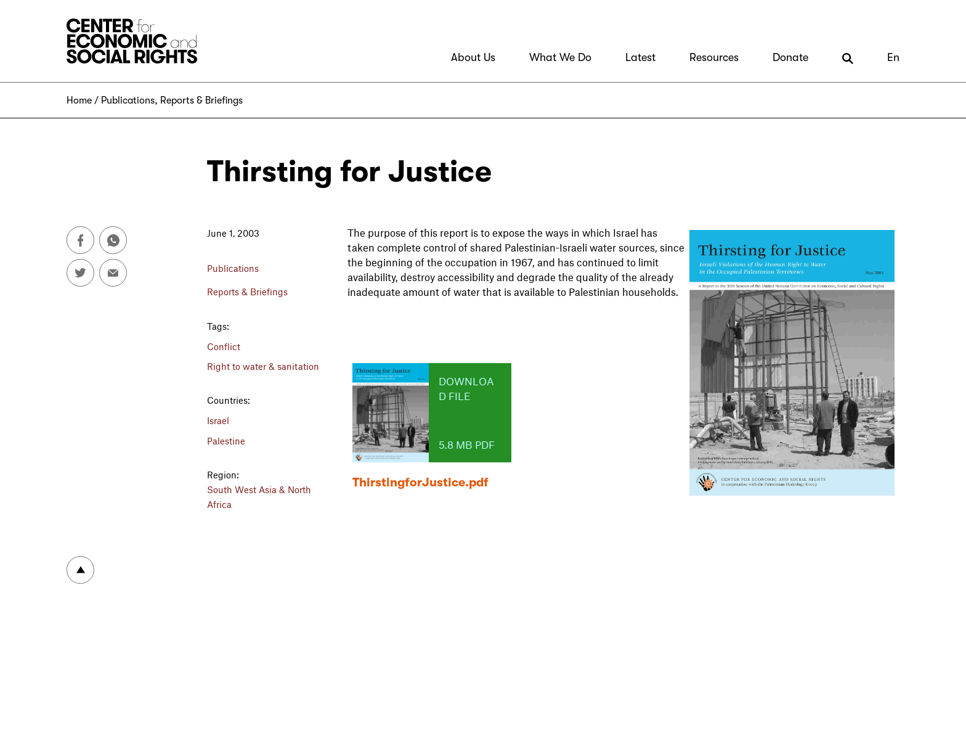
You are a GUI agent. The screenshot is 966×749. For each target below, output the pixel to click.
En (893, 57)
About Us (473, 57)
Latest (640, 57)
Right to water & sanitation (263, 366)
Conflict (223, 346)
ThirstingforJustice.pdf (420, 482)
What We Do (560, 57)
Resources (714, 57)
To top (80, 570)
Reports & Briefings (201, 100)
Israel (218, 420)
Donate (790, 57)
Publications (128, 100)
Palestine (226, 440)
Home (79, 100)
